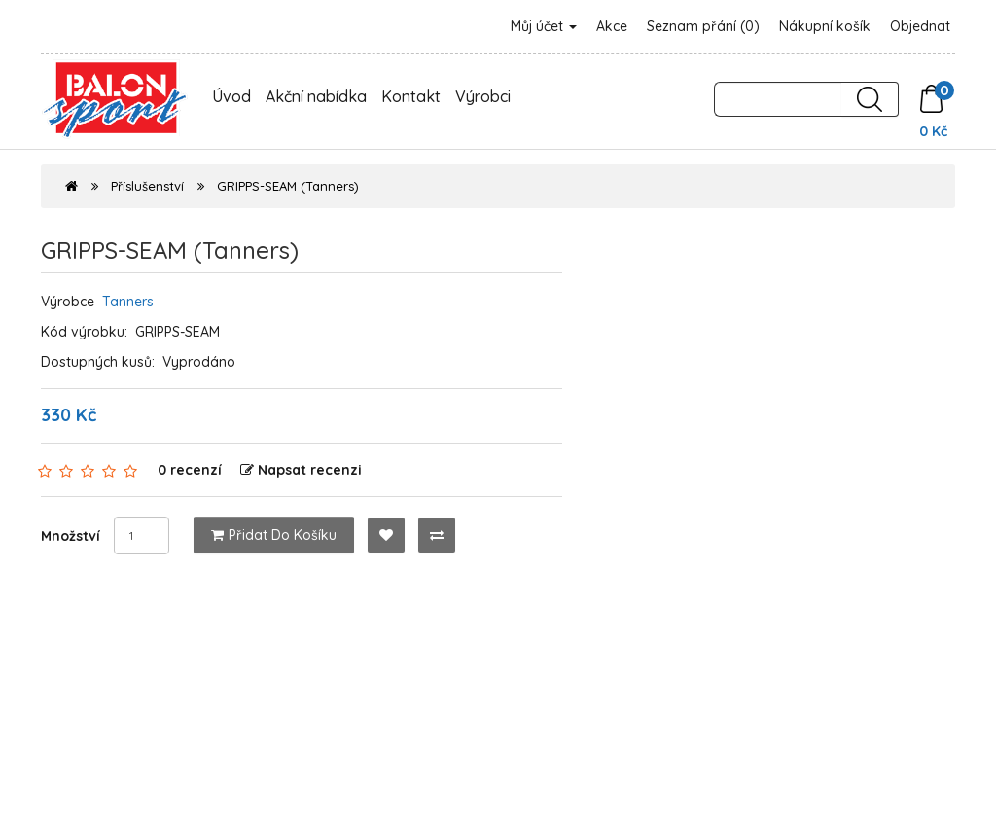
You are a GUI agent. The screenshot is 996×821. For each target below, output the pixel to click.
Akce (611, 26)
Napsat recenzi (301, 470)
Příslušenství (147, 186)
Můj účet (544, 26)
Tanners (128, 301)
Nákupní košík (825, 26)
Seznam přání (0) (703, 26)
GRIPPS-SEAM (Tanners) (288, 186)
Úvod (231, 96)
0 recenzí (190, 470)
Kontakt (411, 96)
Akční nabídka (316, 96)
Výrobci (483, 96)
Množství (70, 536)
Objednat (920, 26)
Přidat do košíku (274, 535)
